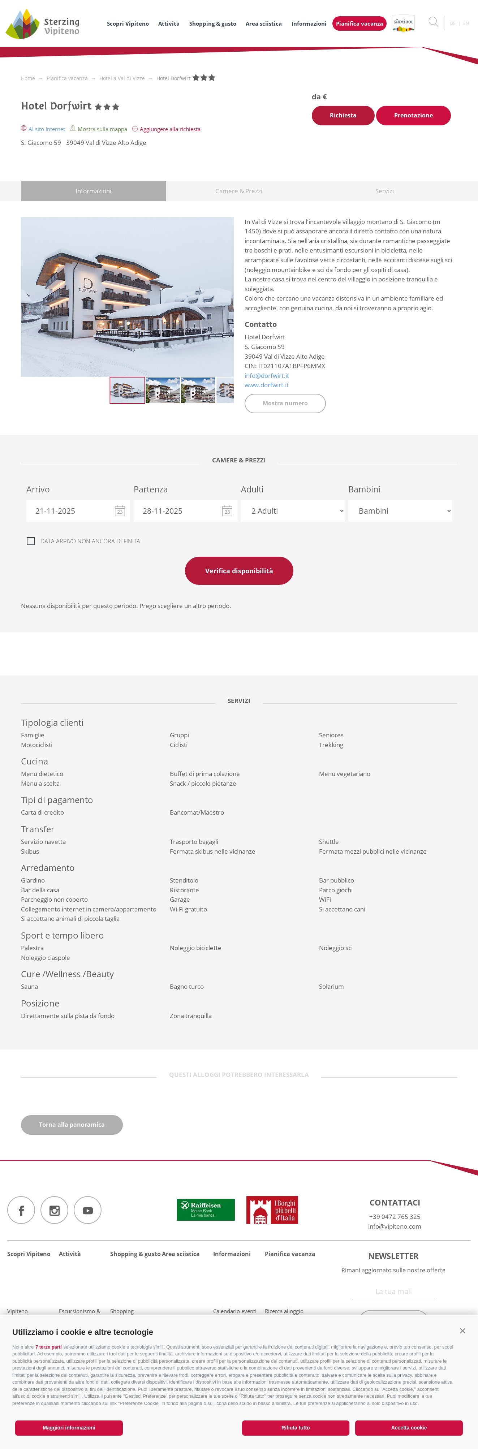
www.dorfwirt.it (267, 385)
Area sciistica (264, 23)
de (453, 23)
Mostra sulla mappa (99, 129)
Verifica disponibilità (239, 570)
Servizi (384, 191)
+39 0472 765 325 (395, 1216)
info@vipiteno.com (394, 1226)
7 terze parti (48, 1347)
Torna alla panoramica (72, 1125)
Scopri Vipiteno (128, 23)
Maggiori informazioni (69, 1428)
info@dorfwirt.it (267, 375)
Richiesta (343, 115)
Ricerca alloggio (284, 1311)
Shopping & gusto (212, 23)
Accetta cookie (409, 1428)
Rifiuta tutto (295, 1428)
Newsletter (393, 1255)
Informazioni (309, 23)
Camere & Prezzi (238, 191)
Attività (169, 23)
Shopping (122, 1311)
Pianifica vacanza (359, 23)
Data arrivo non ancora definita (90, 541)
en (466, 23)
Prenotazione (413, 115)
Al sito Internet (43, 129)
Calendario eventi (235, 1311)
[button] (463, 1331)
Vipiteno (17, 1311)
